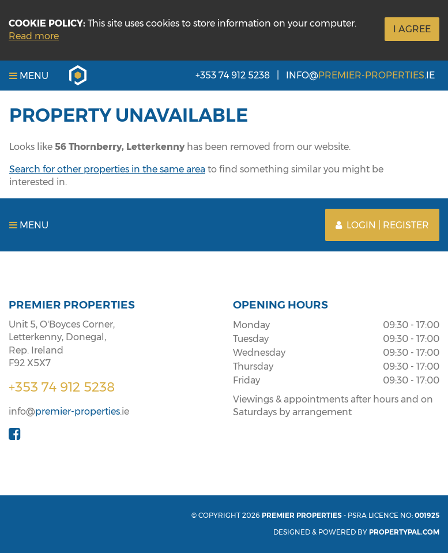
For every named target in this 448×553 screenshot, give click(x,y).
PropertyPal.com (404, 532)
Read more (34, 36)
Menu (28, 75)
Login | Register (382, 225)
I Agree (412, 29)
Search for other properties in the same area (107, 169)
